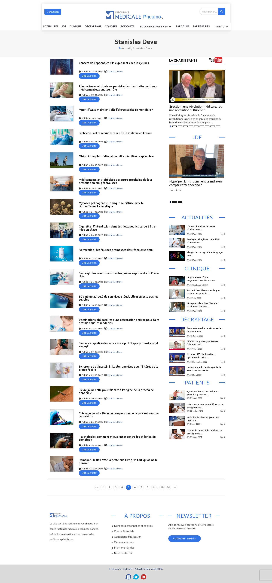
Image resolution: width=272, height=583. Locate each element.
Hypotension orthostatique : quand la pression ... (202, 393)
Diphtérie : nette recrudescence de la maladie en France (115, 133)
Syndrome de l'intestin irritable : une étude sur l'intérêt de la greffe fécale (118, 368)
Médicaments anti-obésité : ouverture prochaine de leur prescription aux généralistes (115, 181)
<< (96, 487)
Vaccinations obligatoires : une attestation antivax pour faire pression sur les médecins (119, 321)
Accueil (126, 48)
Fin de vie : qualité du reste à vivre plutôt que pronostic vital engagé (118, 345)
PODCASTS (127, 26)
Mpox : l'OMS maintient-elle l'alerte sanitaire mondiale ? (116, 109)
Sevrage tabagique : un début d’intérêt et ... (203, 241)
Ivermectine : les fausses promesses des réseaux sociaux (116, 249)
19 (162, 487)
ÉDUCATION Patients (156, 26)
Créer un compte (184, 538)
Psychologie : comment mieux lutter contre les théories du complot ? (117, 438)
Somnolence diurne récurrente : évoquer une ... (204, 330)
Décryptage (93, 26)
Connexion (53, 11)
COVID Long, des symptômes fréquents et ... (202, 343)
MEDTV (222, 26)
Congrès (111, 26)
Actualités (50, 26)
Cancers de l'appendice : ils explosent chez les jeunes (114, 63)
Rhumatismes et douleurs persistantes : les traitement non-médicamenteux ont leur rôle (118, 88)
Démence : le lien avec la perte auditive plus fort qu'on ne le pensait (118, 462)
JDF (64, 26)
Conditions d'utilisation (127, 536)
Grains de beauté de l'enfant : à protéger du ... (204, 432)
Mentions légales (124, 547)
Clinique (75, 26)
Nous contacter (123, 553)
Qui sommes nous (124, 542)
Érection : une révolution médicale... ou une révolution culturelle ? (195, 108)
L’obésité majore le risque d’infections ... (201, 228)
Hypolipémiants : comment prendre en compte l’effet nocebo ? (195, 183)
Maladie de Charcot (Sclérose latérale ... (203, 419)
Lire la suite (89, 76)
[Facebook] (128, 576)
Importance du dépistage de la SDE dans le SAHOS (204, 369)
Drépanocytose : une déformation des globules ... (205, 406)
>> (174, 487)
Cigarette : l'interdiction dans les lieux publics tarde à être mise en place (117, 228)
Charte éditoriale (124, 531)
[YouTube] (143, 576)
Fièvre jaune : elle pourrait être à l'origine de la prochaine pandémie (116, 392)
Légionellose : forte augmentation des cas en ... (202, 279)
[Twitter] (136, 576)
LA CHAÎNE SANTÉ (183, 60)
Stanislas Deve (142, 48)
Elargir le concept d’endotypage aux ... (205, 254)
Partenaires (201, 26)
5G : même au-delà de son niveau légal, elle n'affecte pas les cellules (118, 298)
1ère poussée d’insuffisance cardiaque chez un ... (202, 305)
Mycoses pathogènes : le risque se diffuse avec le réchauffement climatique (111, 205)
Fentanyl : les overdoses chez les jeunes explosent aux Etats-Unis (119, 275)
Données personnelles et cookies (133, 525)
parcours (182, 26)
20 (168, 487)
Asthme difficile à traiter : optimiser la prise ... (201, 356)
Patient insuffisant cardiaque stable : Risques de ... (203, 292)
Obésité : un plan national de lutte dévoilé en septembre (116, 156)
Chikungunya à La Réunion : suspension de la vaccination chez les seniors (119, 415)
